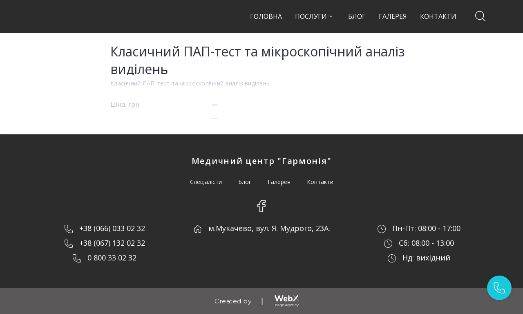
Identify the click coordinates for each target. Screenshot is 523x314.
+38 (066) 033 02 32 (112, 228)
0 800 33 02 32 (111, 257)
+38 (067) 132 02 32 (112, 243)
